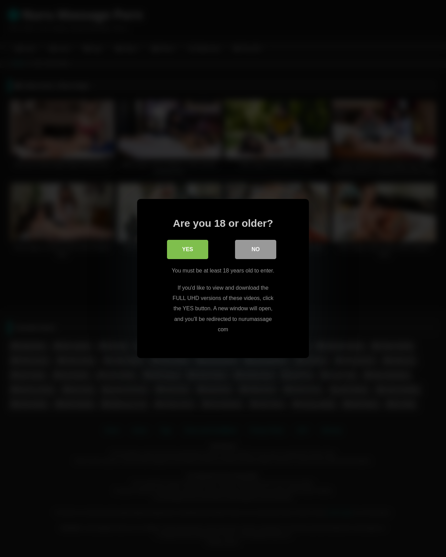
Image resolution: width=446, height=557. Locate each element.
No (256, 249)
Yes (187, 249)
